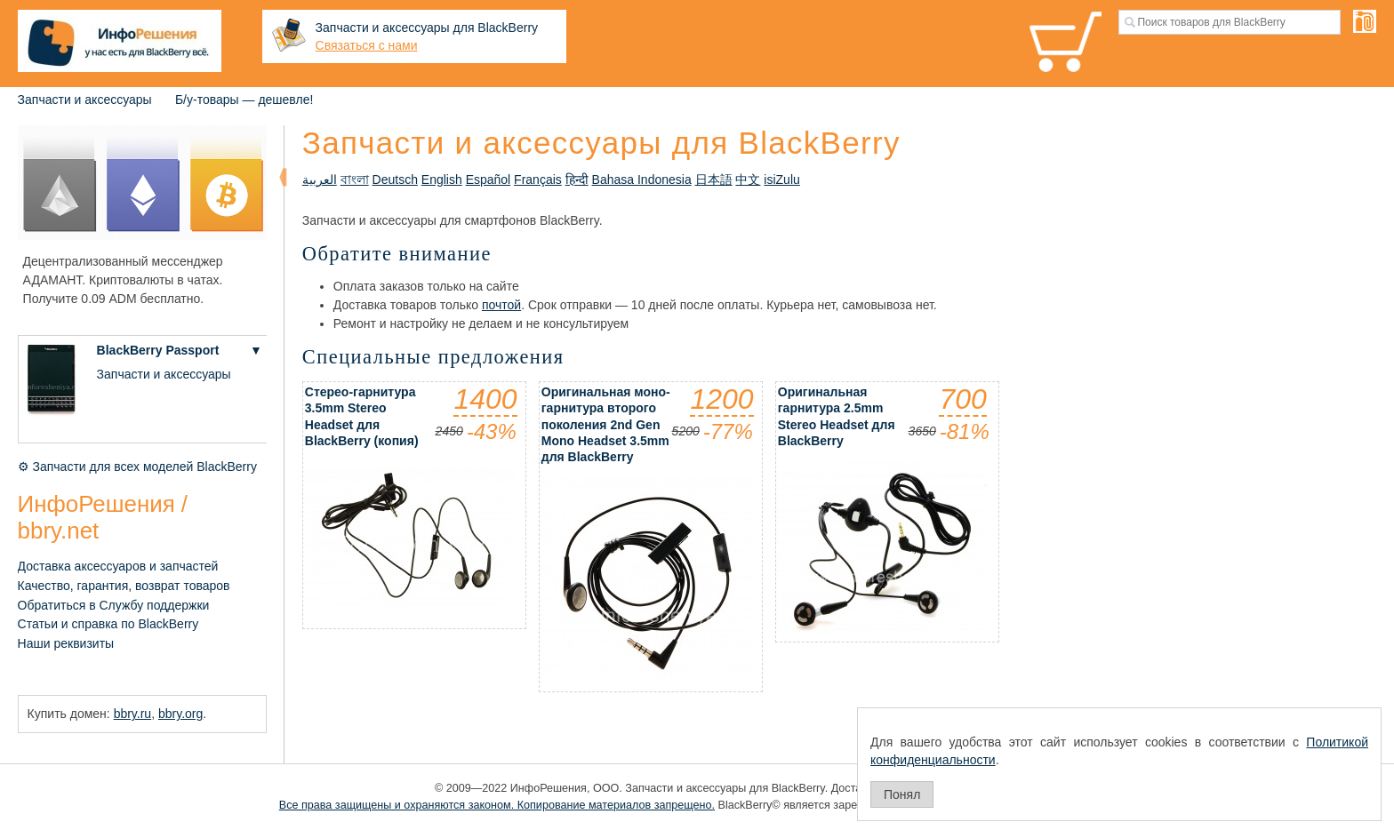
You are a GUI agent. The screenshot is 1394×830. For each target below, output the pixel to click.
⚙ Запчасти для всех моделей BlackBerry (137, 466)
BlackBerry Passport (158, 350)
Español (488, 179)
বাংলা (354, 179)
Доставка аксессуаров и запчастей (118, 566)
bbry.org (180, 713)
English (441, 179)
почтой (501, 305)
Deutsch (395, 179)
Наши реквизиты (66, 643)
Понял (902, 794)
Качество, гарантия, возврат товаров (124, 586)
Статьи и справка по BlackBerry (108, 624)
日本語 (714, 179)
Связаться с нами (367, 45)
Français (538, 179)
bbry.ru (133, 713)
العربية (319, 179)
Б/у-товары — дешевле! (244, 99)
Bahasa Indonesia (642, 179)
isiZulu (781, 179)
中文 (747, 179)
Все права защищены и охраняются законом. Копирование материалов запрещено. (497, 805)
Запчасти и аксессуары (85, 99)
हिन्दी (577, 179)
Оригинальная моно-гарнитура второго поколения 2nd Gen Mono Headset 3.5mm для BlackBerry (605, 424)
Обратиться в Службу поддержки (114, 605)
